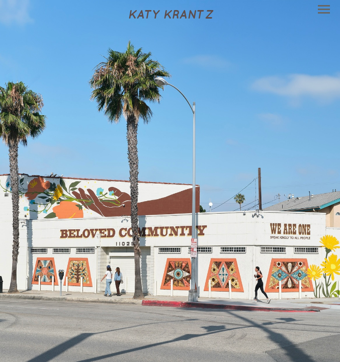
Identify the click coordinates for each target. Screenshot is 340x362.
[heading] (170, 15)
